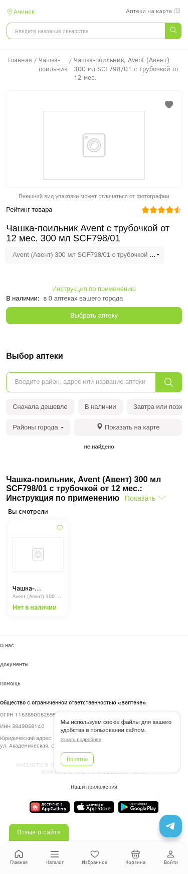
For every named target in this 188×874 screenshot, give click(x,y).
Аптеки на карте (153, 11)
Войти (171, 857)
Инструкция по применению (94, 289)
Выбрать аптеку (94, 315)
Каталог (55, 857)
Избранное (94, 857)
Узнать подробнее (81, 739)
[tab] (128, 427)
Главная (19, 857)
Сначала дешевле (40, 406)
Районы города (38, 427)
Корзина (135, 857)
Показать (140, 498)
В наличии (100, 406)
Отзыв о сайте (39, 831)
